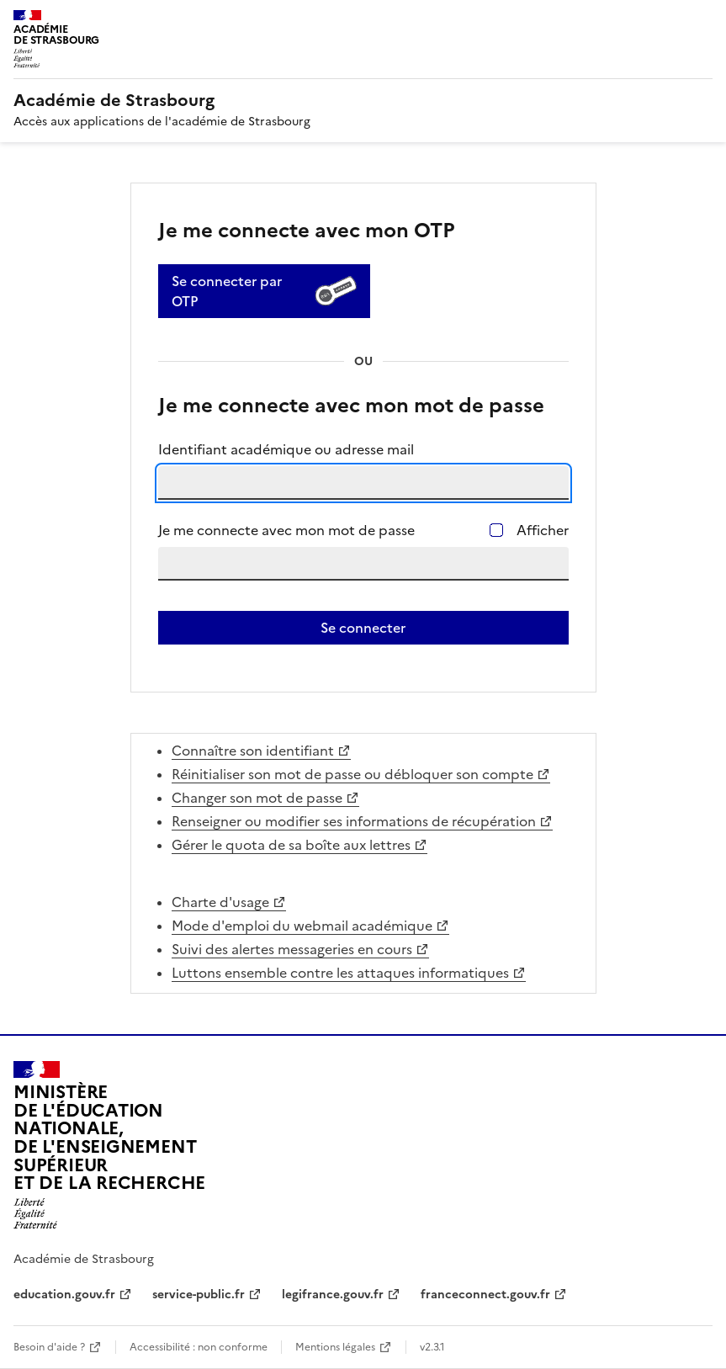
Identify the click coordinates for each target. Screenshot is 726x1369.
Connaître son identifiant (253, 750)
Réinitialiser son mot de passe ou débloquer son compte (352, 774)
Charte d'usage (220, 902)
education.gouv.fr (64, 1294)
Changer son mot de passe (257, 798)
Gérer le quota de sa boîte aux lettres (291, 845)
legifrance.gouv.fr (333, 1294)
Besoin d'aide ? (49, 1347)
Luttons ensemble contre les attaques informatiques (340, 973)
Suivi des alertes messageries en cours (292, 949)
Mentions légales (335, 1347)
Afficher (543, 530)
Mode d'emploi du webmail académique (302, 925)
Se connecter (363, 628)
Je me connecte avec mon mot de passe (286, 530)
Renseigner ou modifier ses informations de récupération (354, 821)
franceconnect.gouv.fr (485, 1294)
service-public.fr (198, 1294)
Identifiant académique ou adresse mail (286, 449)
